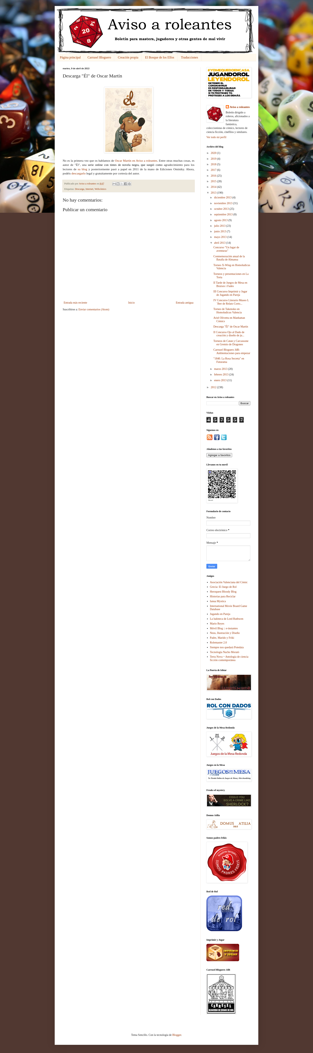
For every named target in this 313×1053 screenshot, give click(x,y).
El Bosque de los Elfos (159, 57)
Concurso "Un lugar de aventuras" (226, 249)
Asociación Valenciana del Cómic (229, 582)
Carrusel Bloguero (99, 57)
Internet (89, 189)
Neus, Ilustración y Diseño (225, 632)
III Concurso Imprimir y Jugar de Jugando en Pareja (230, 293)
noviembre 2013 (223, 203)
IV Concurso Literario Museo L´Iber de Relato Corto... (231, 302)
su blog (82, 169)
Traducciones (189, 57)
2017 (214, 169)
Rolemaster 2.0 (218, 642)
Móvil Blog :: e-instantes (224, 628)
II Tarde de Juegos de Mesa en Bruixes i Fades (230, 284)
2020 (214, 152)
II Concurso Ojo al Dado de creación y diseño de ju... (228, 334)
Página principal (70, 57)
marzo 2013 (221, 368)
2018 (214, 164)
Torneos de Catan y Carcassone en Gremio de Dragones (231, 342)
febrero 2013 (221, 374)
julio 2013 (220, 225)
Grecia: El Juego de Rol (223, 586)
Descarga (79, 189)
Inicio (131, 302)
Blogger (176, 1034)
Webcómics (100, 189)
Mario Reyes (217, 623)
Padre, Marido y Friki (222, 637)
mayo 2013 (220, 237)
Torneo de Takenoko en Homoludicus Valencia (227, 311)
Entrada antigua (184, 302)
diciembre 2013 (223, 197)
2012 (214, 387)
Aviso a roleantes (240, 107)
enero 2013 (220, 380)
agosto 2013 (221, 220)
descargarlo (78, 173)
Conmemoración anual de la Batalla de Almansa (229, 258)
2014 (214, 186)
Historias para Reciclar (223, 596)
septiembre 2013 (223, 214)
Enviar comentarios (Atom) (93, 309)
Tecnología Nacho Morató (224, 652)
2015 (214, 181)
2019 (214, 158)
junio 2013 (220, 231)
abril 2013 (220, 242)
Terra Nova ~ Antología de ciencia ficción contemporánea (229, 658)
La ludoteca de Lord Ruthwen (226, 618)
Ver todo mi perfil (216, 137)
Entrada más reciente (75, 302)
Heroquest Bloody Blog (223, 591)
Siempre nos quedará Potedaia (227, 647)
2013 (214, 192)
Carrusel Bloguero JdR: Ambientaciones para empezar (231, 351)
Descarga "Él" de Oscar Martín (230, 326)
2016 (214, 175)
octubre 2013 (221, 208)
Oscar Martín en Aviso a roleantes (136, 160)
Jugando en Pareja (220, 614)
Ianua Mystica (218, 601)
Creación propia (128, 57)
